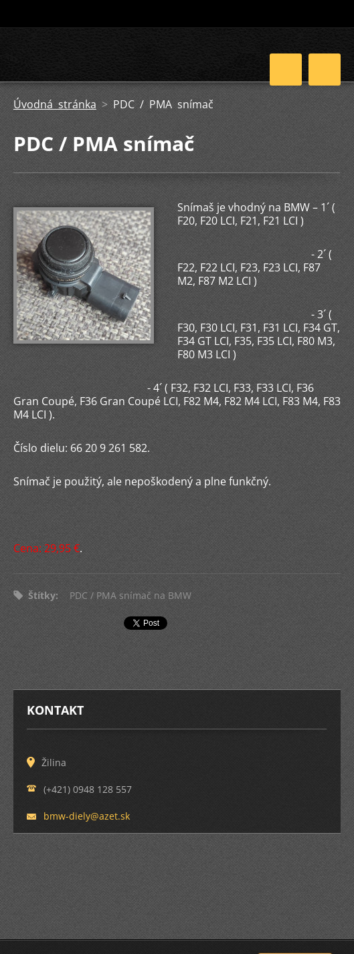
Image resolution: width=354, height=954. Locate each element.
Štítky (42, 595)
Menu (324, 69)
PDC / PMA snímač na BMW (130, 595)
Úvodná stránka (54, 104)
